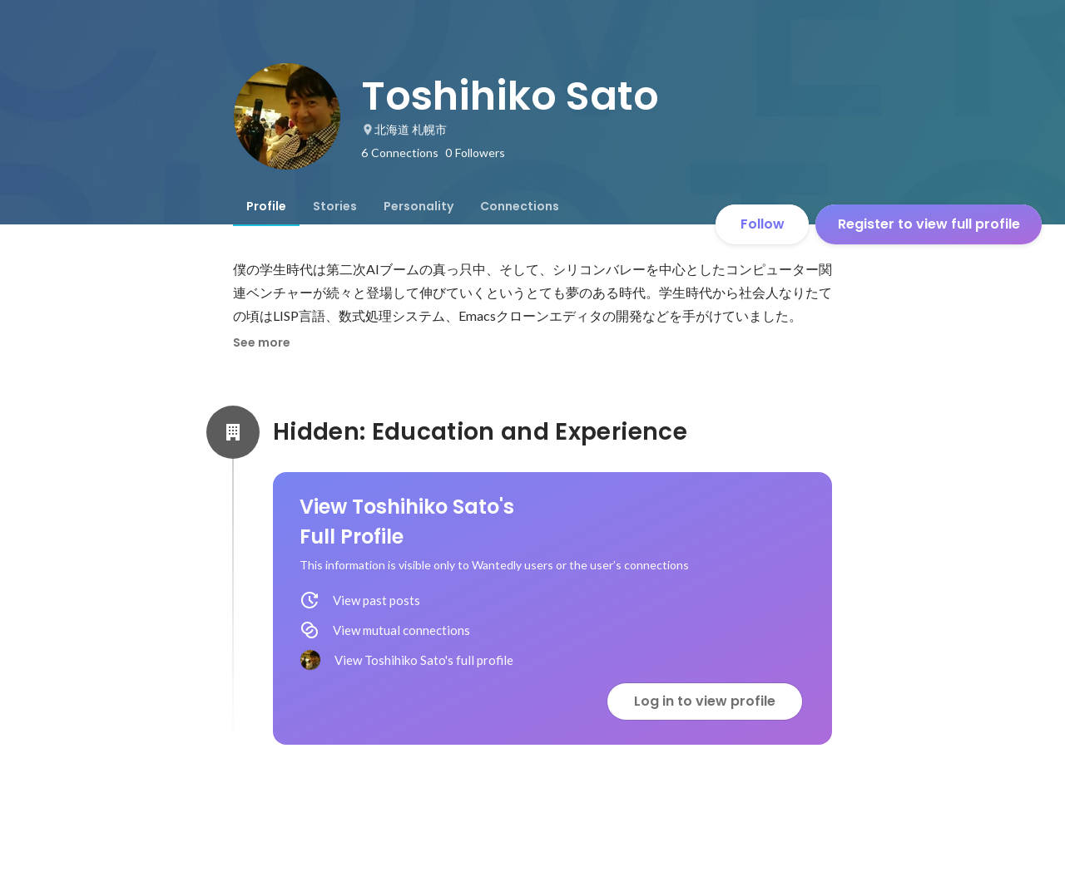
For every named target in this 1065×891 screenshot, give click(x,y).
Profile (266, 206)
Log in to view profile (704, 701)
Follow (763, 224)
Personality (418, 206)
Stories (335, 206)
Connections (519, 206)
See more (261, 342)
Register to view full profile (929, 224)
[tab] (266, 206)
